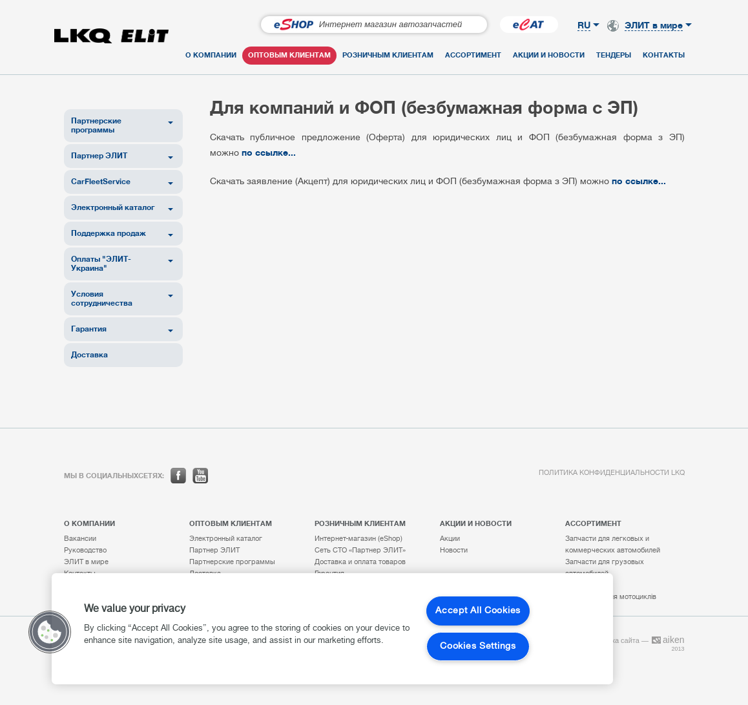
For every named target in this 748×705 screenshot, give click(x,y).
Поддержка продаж (108, 233)
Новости (454, 550)
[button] (49, 632)
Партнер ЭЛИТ (99, 155)
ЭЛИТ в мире (86, 562)
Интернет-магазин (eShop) (358, 539)
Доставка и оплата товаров (360, 562)
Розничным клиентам (387, 54)
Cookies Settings (478, 646)
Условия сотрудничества (101, 298)
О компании (210, 54)
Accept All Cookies (478, 611)
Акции (450, 539)
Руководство (85, 550)
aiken (668, 640)
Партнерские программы (96, 125)
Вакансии (80, 539)
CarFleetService (100, 181)
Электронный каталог (112, 207)
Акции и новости (549, 54)
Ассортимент (473, 54)
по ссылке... (269, 152)
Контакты (664, 54)
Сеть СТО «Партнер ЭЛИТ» (360, 550)
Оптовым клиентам (289, 54)
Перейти (457, 24)
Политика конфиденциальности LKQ (612, 473)
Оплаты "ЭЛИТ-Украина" (101, 263)
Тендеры (613, 54)
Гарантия (89, 328)
